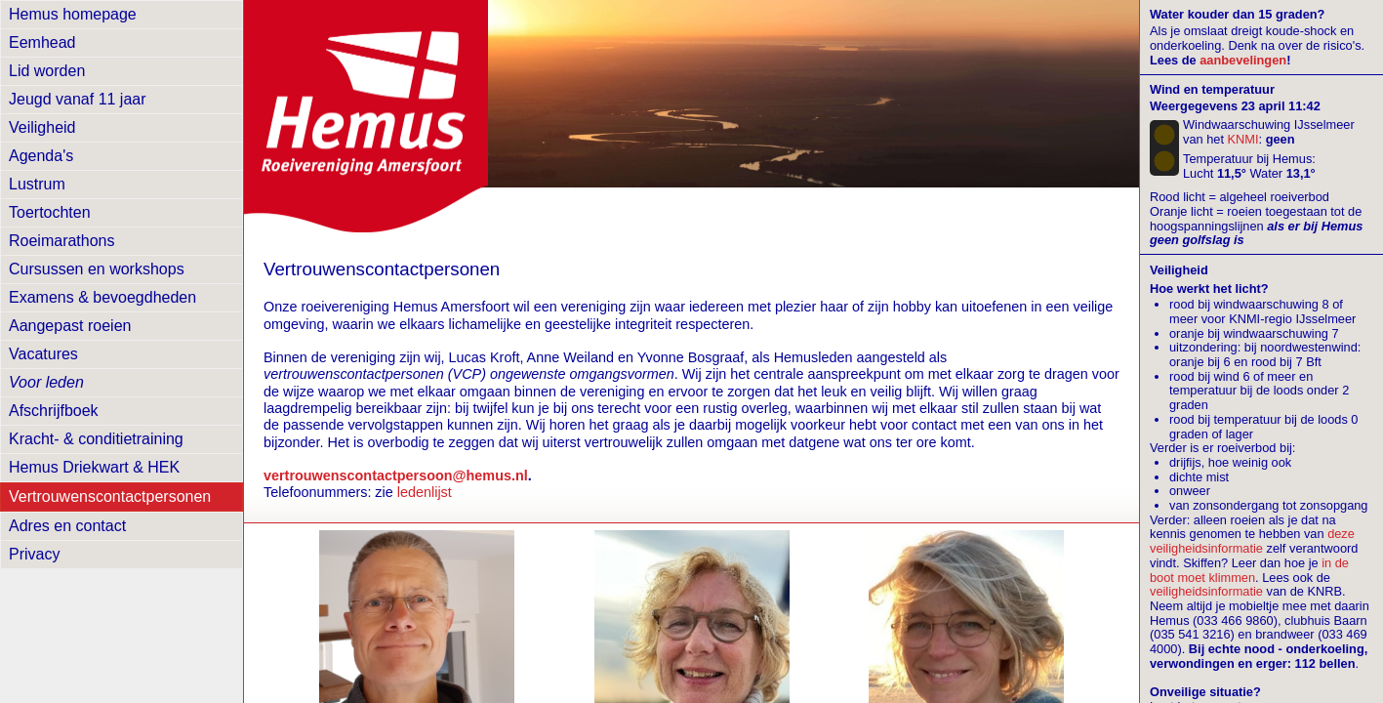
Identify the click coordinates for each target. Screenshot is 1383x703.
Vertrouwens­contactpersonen (110, 496)
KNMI (1243, 139)
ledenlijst (424, 492)
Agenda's (41, 155)
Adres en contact (67, 525)
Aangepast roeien (70, 325)
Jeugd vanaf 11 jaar (77, 99)
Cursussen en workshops (96, 269)
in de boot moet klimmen (1249, 570)
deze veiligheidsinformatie (1252, 541)
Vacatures (43, 354)
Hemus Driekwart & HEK (94, 467)
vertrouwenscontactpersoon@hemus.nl (396, 475)
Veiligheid (42, 127)
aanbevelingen (1243, 60)
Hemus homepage (73, 14)
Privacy (34, 554)
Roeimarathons (62, 240)
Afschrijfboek (54, 410)
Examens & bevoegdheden (102, 297)
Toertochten (50, 212)
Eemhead (42, 42)
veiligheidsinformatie (1206, 591)
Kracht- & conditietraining (96, 439)
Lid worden (47, 70)
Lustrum (37, 184)
